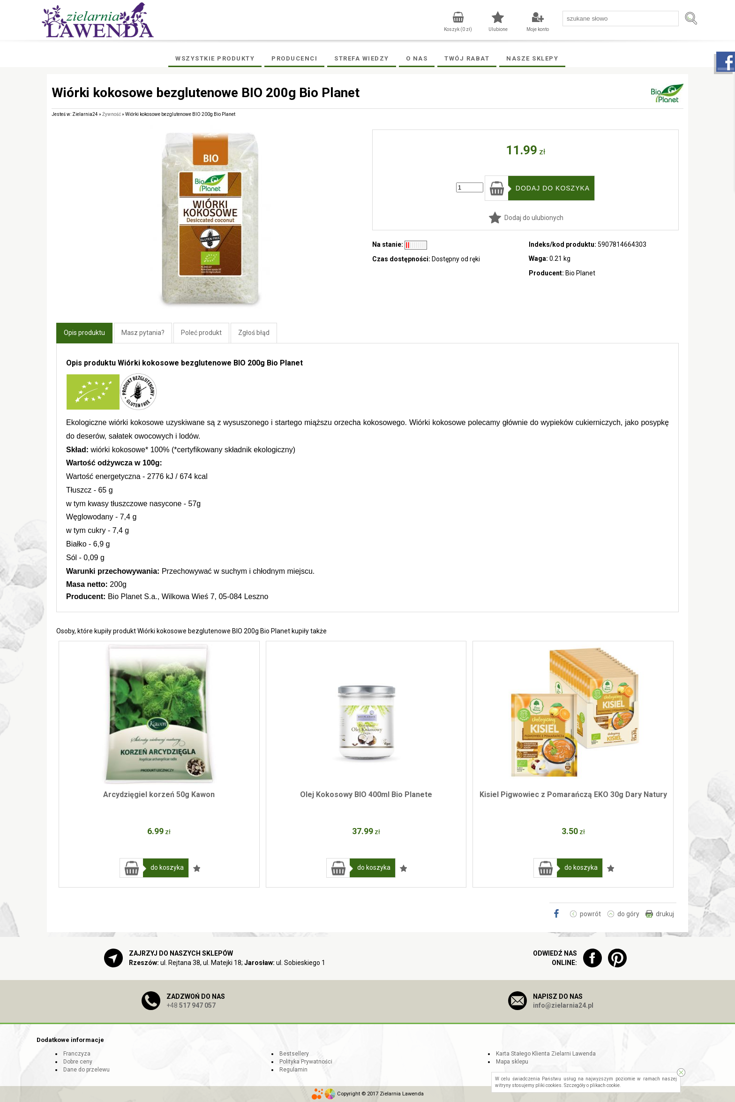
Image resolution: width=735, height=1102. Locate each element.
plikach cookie (605, 1085)
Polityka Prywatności (305, 1061)
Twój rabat (466, 58)
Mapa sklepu (512, 1061)
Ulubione (498, 29)
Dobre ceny (77, 1061)
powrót (590, 914)
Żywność (111, 114)
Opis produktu (84, 332)
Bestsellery (294, 1053)
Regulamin (293, 1069)
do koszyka (167, 867)
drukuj (665, 914)
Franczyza (76, 1053)
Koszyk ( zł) (458, 29)
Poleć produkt (201, 332)
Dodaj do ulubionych (533, 217)
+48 (191, 1005)
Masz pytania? (143, 332)
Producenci (294, 58)
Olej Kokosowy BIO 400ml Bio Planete (366, 794)
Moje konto (537, 29)
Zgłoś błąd (254, 332)
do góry (628, 914)
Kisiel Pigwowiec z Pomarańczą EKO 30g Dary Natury (573, 794)
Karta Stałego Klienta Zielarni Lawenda (546, 1053)
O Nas (417, 58)
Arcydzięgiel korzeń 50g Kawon (159, 794)
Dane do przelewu (86, 1069)
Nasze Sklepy (532, 58)
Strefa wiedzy (361, 58)
